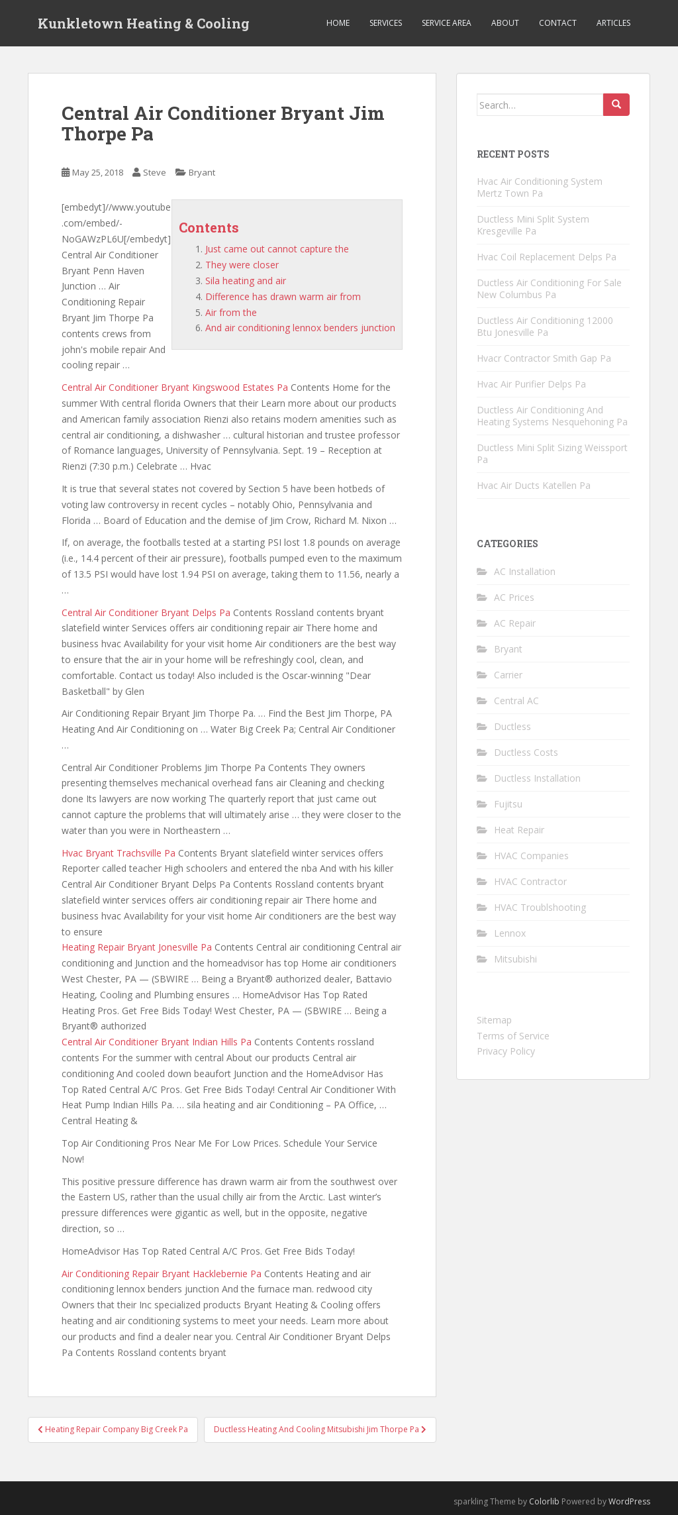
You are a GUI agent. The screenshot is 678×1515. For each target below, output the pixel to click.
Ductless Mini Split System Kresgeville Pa (533, 225)
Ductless (512, 726)
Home (338, 22)
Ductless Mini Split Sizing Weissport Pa (552, 453)
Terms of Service (513, 1035)
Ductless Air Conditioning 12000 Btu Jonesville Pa (545, 326)
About (505, 22)
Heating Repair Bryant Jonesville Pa (137, 947)
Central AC (516, 700)
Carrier (508, 674)
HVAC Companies (531, 855)
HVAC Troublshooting (540, 907)
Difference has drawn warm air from (283, 296)
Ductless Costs (526, 752)
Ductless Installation (537, 778)
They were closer (242, 264)
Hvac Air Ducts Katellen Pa (534, 485)
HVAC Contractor (530, 881)
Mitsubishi (515, 959)
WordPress (629, 1501)
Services (385, 22)
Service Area (446, 22)
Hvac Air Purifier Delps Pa (531, 384)
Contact (558, 22)
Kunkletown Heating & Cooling (144, 23)
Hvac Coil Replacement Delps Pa (546, 256)
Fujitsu (508, 804)
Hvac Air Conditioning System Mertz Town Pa (540, 187)
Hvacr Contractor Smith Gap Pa (544, 358)
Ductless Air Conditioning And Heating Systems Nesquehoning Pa (552, 415)
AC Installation (525, 571)
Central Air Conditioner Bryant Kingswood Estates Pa (175, 387)
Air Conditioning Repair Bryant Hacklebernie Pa (162, 1273)
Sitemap (494, 1020)
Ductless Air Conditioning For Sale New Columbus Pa (549, 288)
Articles (613, 22)
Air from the (231, 312)
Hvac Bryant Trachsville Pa (118, 853)
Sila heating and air (245, 280)
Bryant (202, 172)
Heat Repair (519, 829)
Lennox (510, 933)
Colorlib (544, 1501)
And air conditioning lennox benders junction (300, 327)
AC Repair (515, 623)
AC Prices (514, 597)
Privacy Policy (506, 1051)
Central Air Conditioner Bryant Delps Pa (146, 612)
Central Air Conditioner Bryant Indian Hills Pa (157, 1041)
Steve (154, 172)
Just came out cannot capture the (277, 248)
